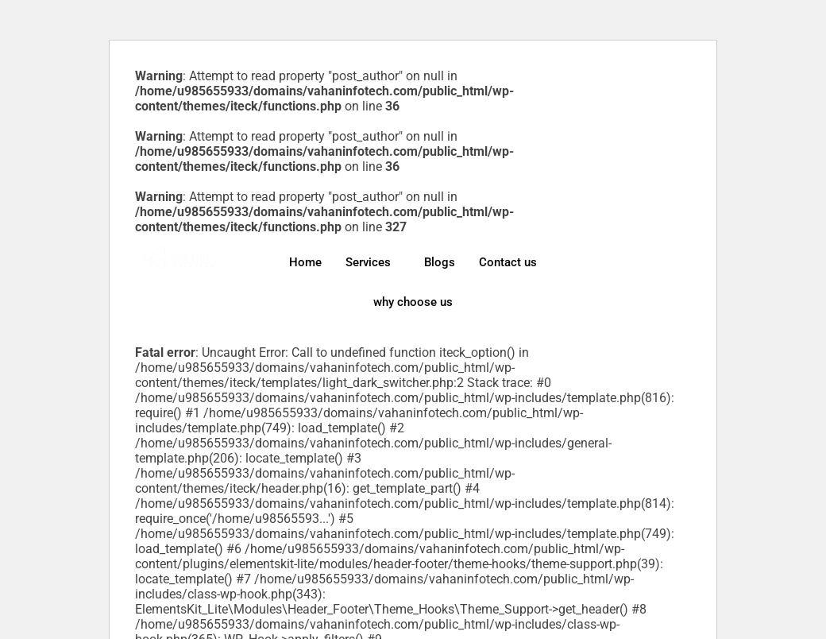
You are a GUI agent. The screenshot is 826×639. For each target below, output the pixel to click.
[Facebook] (644, 248)
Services (368, 262)
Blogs (439, 262)
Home (305, 262)
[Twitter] (644, 261)
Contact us (508, 262)
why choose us (413, 302)
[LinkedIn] (644, 274)
